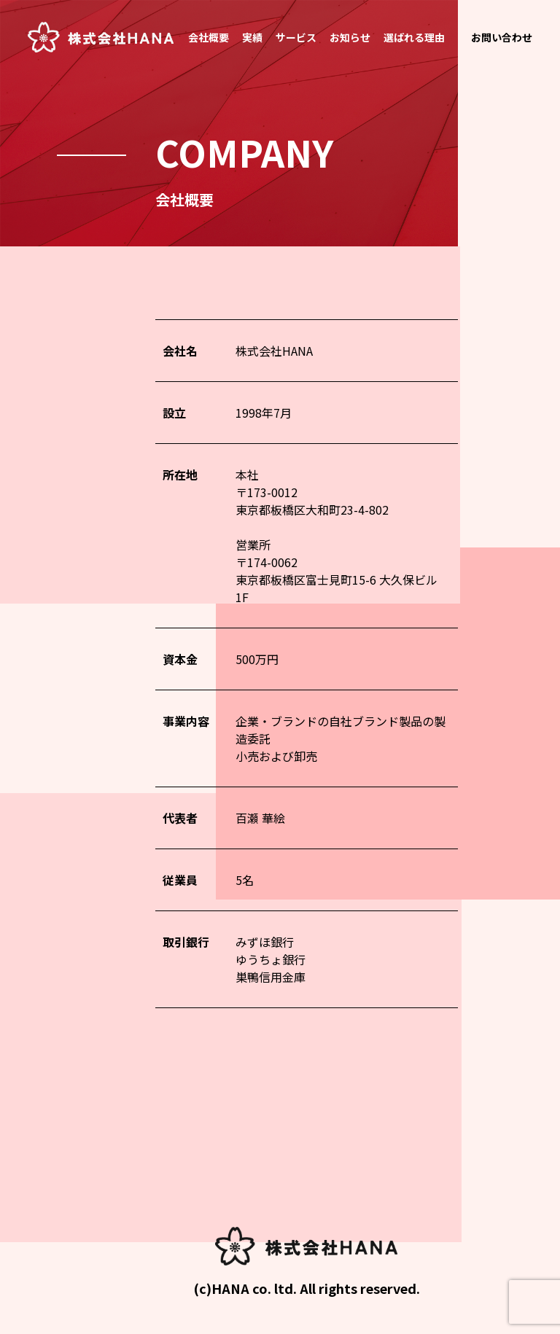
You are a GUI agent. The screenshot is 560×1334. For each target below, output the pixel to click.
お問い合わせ (501, 37)
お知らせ (350, 37)
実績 (252, 37)
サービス (296, 37)
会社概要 (208, 37)
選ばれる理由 (414, 37)
